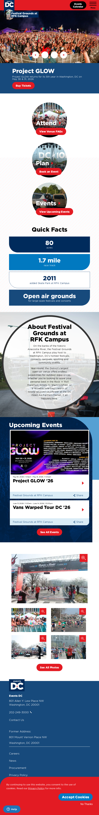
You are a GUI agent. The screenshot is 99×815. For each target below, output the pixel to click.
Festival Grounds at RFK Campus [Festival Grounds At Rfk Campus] (33, 495)
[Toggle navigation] (92, 5)
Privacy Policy (18, 774)
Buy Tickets (23, 85)
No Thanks (86, 804)
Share (78, 495)
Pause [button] (63, 54)
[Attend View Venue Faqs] (49, 119)
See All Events (49, 532)
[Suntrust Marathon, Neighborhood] (68, 620)
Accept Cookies (75, 797)
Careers (14, 753)
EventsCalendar (78, 5)
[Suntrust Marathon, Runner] (68, 647)
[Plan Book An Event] (49, 159)
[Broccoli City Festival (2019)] (28, 620)
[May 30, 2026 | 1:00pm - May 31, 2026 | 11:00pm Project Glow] (49, 461)
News (12, 760)
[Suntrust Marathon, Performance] (28, 647)
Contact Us (16, 719)
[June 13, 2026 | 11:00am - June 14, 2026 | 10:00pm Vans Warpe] (49, 509)
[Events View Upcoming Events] (49, 200)
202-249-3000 (20, 712)
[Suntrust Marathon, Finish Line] (49, 578)
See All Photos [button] (49, 667)
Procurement (17, 767)
